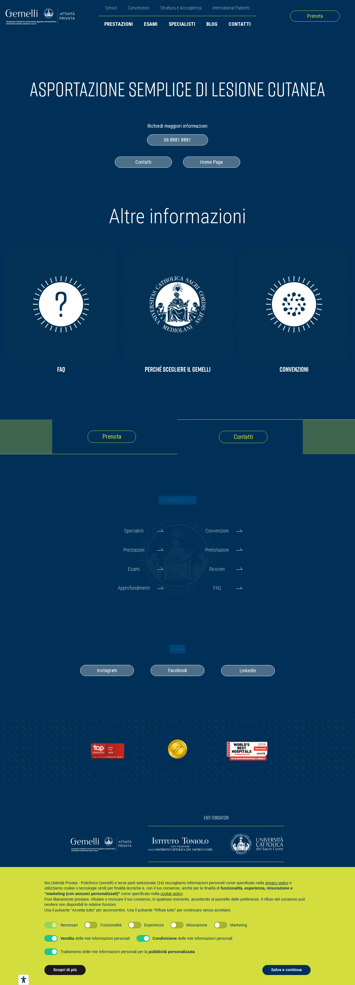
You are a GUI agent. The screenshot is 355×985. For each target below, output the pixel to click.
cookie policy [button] (171, 893)
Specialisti (182, 24)
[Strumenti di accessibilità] (23, 979)
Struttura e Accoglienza (181, 8)
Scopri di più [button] (65, 970)
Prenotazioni (217, 550)
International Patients (231, 8)
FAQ (217, 588)
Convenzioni (138, 8)
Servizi (111, 8)
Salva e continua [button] (286, 970)
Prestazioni (118, 24)
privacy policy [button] (276, 883)
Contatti (240, 24)
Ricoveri (217, 569)
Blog (211, 24)
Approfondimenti (134, 588)
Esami (151, 24)
